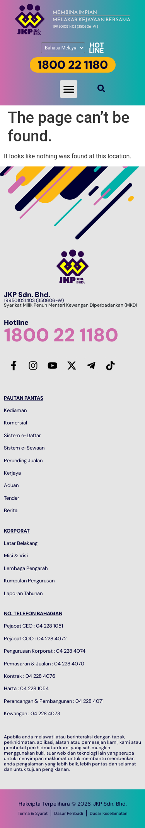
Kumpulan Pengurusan (29, 580)
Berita (10, 510)
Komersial (15, 422)
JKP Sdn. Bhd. (27, 294)
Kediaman (15, 410)
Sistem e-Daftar (22, 435)
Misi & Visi (16, 555)
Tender (11, 498)
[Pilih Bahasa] (63, 47)
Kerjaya (12, 473)
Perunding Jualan (23, 460)
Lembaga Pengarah (26, 568)
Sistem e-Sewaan (24, 448)
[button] (68, 89)
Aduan (11, 485)
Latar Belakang (21, 543)
